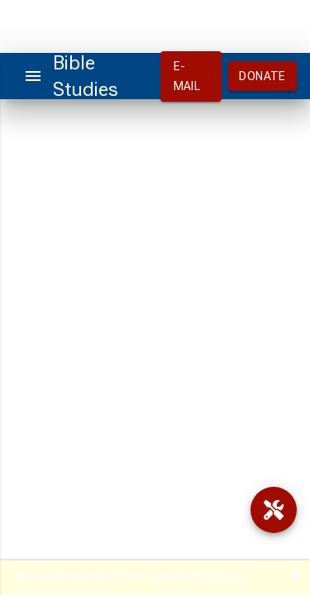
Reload (223, 576)
